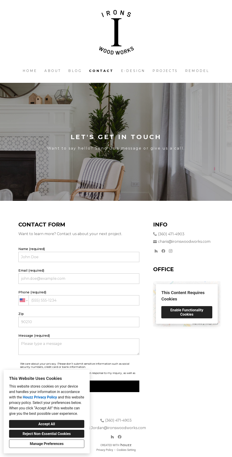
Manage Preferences (46, 444)
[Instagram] (171, 251)
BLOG (75, 71)
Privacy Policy (104, 450)
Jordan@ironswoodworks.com (118, 428)
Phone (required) (78, 297)
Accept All (46, 424)
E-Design (133, 71)
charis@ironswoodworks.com (184, 241)
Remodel (197, 71)
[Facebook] (163, 251)
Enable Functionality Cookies (186, 312)
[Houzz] (156, 251)
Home (30, 71)
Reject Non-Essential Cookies (47, 434)
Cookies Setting (126, 450)
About (52, 71)
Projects (165, 71)
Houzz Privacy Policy (40, 397)
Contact (101, 71)
